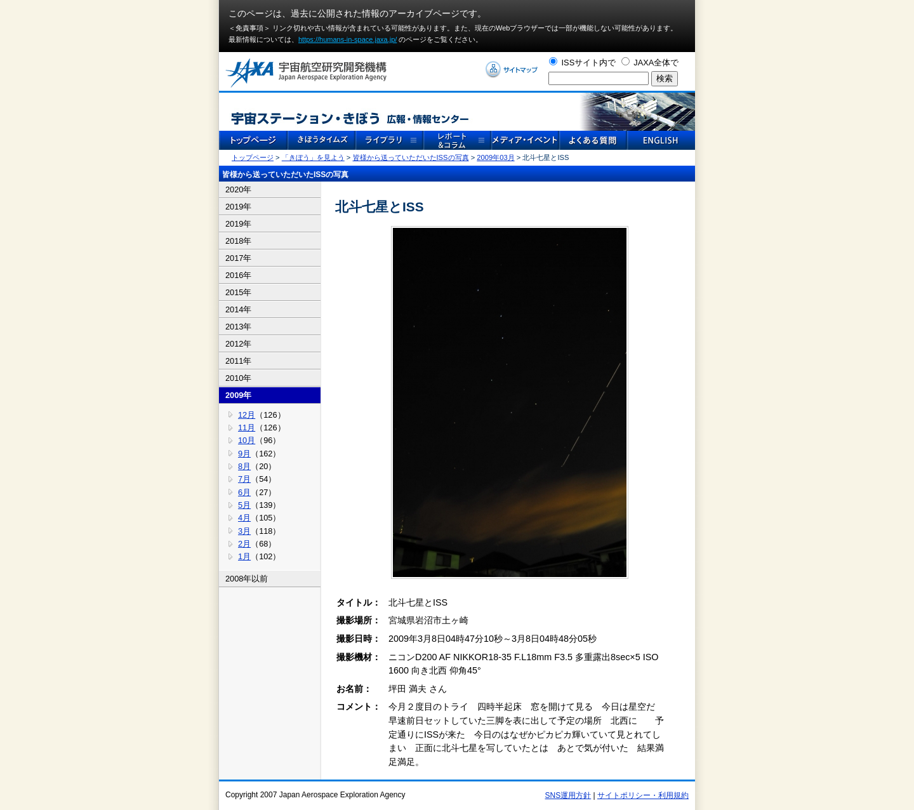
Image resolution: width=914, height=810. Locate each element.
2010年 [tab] (238, 378)
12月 (246, 415)
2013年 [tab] (238, 326)
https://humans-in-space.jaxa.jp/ (347, 39)
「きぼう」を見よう (313, 157)
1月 (244, 556)
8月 (244, 466)
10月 (246, 440)
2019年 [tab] (238, 206)
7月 (244, 479)
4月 (244, 517)
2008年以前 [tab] (246, 578)
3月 (244, 531)
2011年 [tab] (238, 361)
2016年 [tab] (238, 275)
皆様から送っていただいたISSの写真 (411, 157)
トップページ (253, 157)
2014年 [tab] (238, 309)
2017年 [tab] (238, 258)
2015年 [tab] (238, 292)
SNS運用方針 (568, 795)
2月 (244, 543)
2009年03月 (495, 157)
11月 (246, 427)
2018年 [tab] (238, 241)
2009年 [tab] (238, 395)
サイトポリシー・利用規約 (643, 795)
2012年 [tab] (238, 344)
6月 (244, 492)
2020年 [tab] (238, 189)
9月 (244, 453)
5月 (244, 505)
